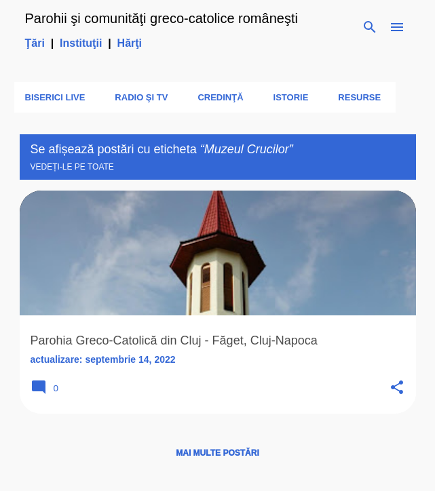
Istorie (291, 97)
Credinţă (220, 97)
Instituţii (81, 43)
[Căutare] (370, 27)
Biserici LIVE (55, 97)
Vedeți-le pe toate (72, 167)
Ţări (35, 43)
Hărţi (129, 43)
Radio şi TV (141, 97)
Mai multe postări (217, 453)
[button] (397, 388)
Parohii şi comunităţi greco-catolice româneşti (161, 18)
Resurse (359, 97)
